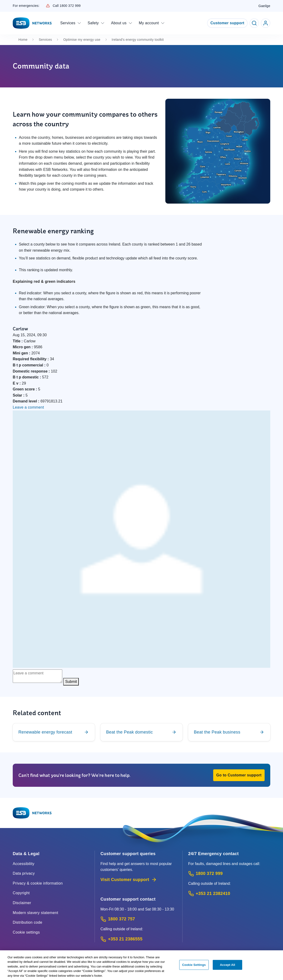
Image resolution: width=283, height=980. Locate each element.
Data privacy (24, 873)
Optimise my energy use (81, 39)
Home (22, 39)
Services (45, 39)
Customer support (227, 23)
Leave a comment (28, 407)
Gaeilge (264, 6)
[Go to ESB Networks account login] (265, 23)
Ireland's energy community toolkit (138, 39)
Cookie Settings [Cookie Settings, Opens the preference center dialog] (194, 967)
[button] (239, 775)
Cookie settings (26, 932)
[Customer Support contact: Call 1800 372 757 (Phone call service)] (138, 919)
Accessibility (23, 864)
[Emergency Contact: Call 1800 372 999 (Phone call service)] (229, 873)
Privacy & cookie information (38, 883)
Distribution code (27, 922)
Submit (71, 682)
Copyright (21, 893)
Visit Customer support (128, 879)
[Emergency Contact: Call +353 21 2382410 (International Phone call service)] (229, 893)
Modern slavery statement (35, 913)
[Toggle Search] (254, 23)
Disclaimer (22, 903)
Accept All (227, 967)
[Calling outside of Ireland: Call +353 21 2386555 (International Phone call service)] (138, 939)
